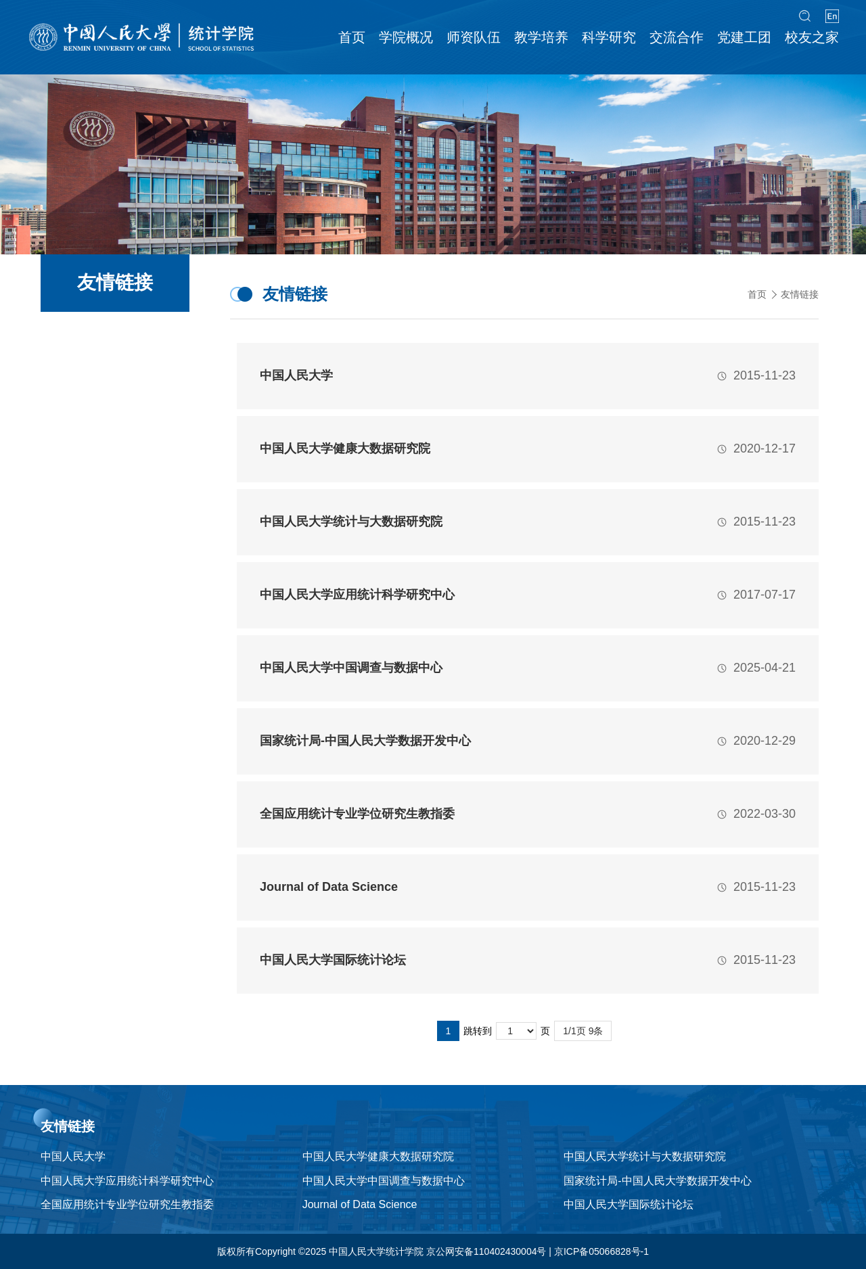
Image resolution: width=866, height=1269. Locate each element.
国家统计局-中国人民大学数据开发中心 (657, 1180)
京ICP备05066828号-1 (601, 1251)
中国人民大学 (73, 1156)
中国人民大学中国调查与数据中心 (383, 1180)
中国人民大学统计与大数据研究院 (645, 1156)
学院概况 (406, 37)
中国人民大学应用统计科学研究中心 (127, 1180)
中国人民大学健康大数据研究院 (378, 1156)
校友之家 (812, 37)
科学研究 (609, 37)
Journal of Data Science (359, 1204)
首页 (351, 37)
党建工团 (744, 37)
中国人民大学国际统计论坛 (628, 1204)
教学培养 (541, 37)
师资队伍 (474, 37)
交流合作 (677, 37)
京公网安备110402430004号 (486, 1251)
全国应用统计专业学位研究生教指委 (127, 1204)
